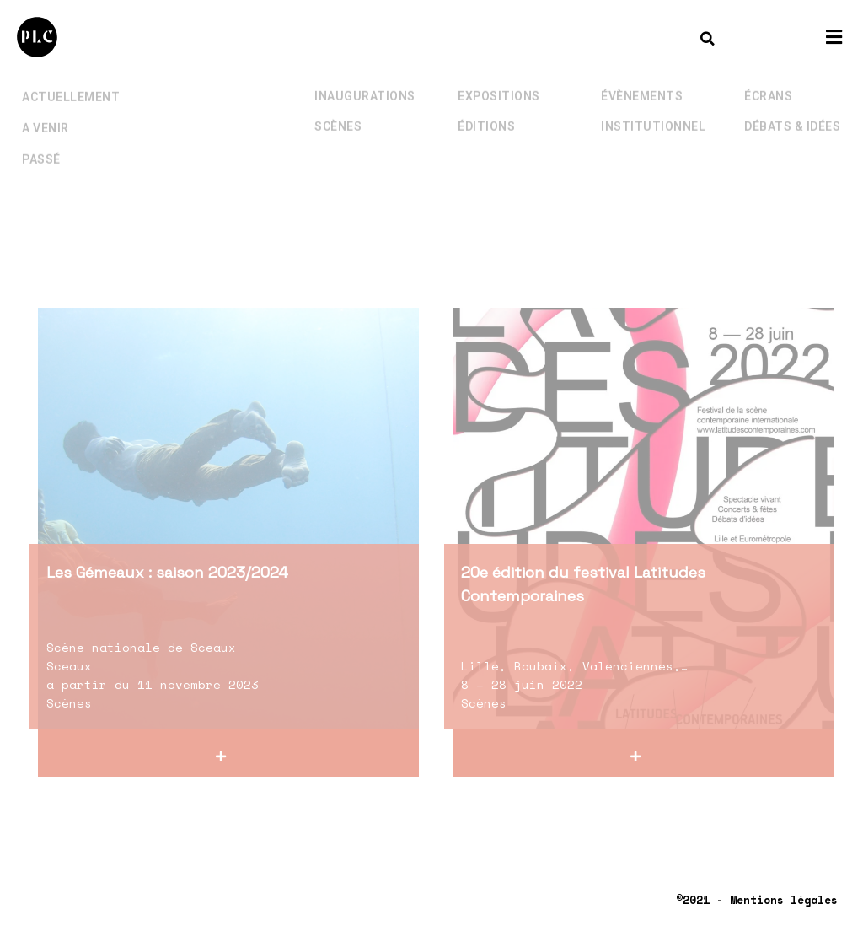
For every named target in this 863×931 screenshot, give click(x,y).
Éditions (486, 110)
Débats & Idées (792, 110)
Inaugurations (364, 80)
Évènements (642, 80)
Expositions (499, 80)
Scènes (338, 110)
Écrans (768, 80)
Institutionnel (653, 110)
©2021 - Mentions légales (757, 899)
